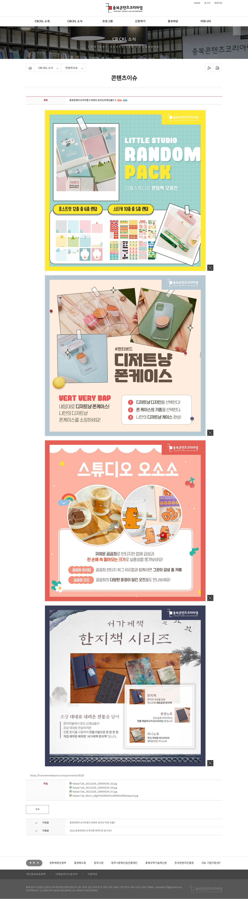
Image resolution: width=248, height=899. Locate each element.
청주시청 (98, 863)
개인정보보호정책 (36, 874)
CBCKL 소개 (42, 21)
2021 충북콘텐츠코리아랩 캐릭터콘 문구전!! (91, 830)
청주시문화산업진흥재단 (124, 863)
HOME (197, 3)
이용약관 (92, 874)
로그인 (207, 3)
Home (27, 65)
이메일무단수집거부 (67, 874)
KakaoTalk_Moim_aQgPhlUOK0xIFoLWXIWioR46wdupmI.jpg (103, 796)
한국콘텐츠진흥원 (184, 863)
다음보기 (34, 862)
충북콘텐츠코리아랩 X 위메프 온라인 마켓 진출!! (92, 822)
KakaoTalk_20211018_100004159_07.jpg (93, 792)
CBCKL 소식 (74, 21)
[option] (58, 863)
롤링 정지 (38, 862)
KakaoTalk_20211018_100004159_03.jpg (93, 784)
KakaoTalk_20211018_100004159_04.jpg (93, 788)
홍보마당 (173, 21)
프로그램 (107, 21)
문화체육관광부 (58, 863)
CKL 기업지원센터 (211, 863)
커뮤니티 (205, 21)
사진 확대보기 (210, 268)
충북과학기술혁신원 (156, 863)
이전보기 (30, 862)
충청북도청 (80, 863)
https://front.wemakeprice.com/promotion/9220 (57, 775)
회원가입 (218, 3)
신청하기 (140, 21)
